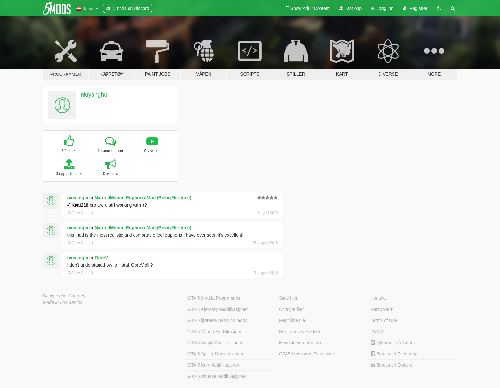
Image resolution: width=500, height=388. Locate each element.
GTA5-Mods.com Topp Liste (306, 353)
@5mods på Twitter (393, 343)
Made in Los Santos (63, 302)
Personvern (382, 309)
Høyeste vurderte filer (300, 342)
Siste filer (288, 298)
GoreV (101, 257)
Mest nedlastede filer (299, 331)
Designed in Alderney (64, 295)
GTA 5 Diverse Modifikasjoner (217, 376)
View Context (80, 213)
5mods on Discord (392, 365)
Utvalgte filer (291, 309)
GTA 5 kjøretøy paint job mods (217, 320)
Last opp (350, 8)
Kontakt (378, 298)
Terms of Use (384, 320)
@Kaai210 (78, 205)
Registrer (415, 8)
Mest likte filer (292, 320)
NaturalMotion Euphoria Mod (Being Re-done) (143, 197)
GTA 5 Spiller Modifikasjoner (216, 353)
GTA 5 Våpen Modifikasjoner (216, 331)
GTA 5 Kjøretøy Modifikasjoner (218, 309)
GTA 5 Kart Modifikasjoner (213, 365)
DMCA (377, 331)
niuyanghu (94, 95)
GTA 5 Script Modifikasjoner (215, 342)
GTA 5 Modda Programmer (214, 298)
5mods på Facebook (394, 354)
